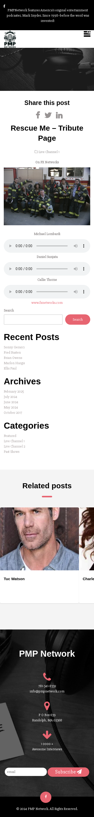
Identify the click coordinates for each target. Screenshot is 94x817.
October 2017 (13, 413)
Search (9, 310)
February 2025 (14, 391)
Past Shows (11, 452)
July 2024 (10, 397)
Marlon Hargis (14, 363)
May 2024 (11, 407)
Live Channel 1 (49, 152)
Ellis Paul (10, 368)
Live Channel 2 (14, 446)
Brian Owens (13, 358)
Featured (10, 436)
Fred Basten (12, 352)
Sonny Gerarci (14, 347)
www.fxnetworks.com (47, 303)
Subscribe (68, 772)
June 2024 (11, 402)
